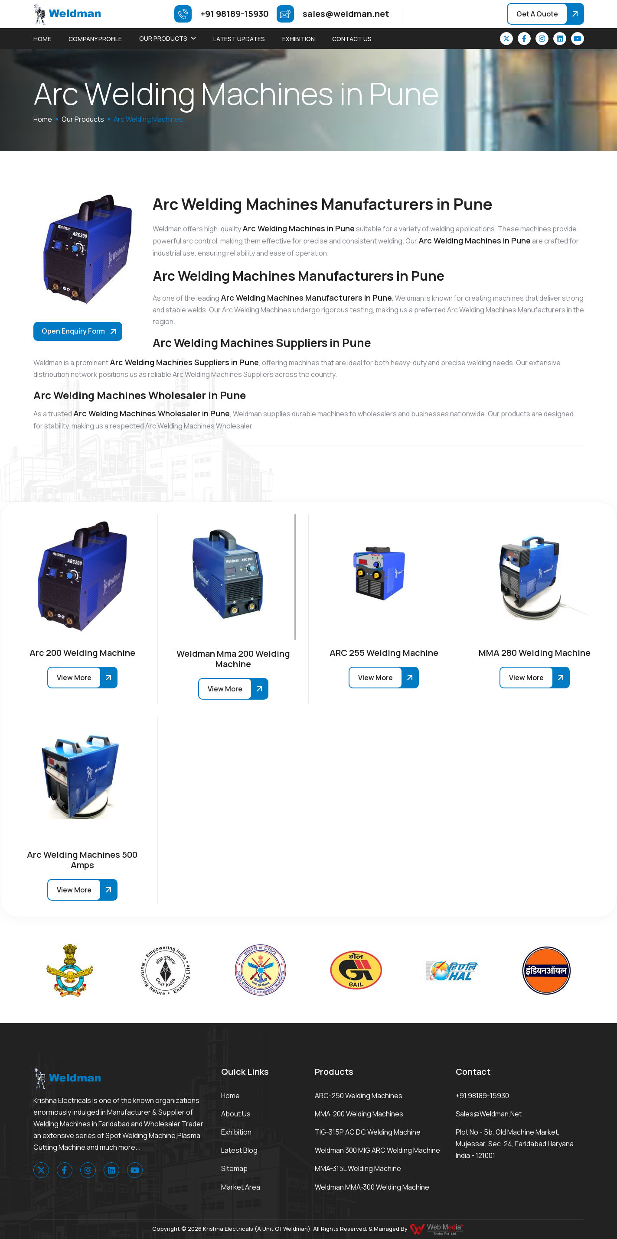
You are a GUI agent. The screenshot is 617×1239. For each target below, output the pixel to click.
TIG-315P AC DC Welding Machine (368, 1132)
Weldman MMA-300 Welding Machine (372, 1187)
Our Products (163, 38)
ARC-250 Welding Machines (358, 1095)
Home (42, 39)
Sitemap (234, 1168)
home (42, 119)
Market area (240, 1187)
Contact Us (352, 39)
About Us (236, 1114)
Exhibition (298, 39)
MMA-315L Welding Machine (358, 1168)
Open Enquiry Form (73, 331)
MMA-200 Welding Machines (359, 1114)
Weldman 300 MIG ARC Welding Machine (377, 1150)
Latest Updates (239, 39)
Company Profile (95, 39)
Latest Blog (239, 1150)
